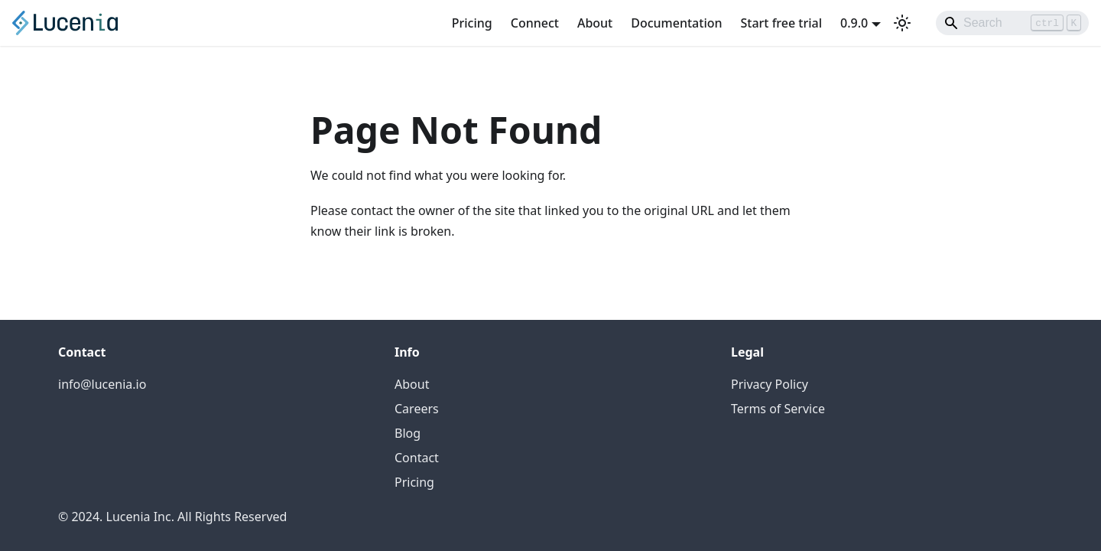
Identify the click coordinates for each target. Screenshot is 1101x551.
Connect (535, 23)
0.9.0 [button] (854, 23)
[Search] (1012, 23)
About (594, 23)
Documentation (676, 23)
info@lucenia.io (102, 384)
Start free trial (782, 23)
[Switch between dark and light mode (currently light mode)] (902, 23)
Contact (417, 457)
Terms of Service (778, 408)
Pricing (472, 23)
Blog (408, 433)
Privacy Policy (769, 384)
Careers (417, 408)
